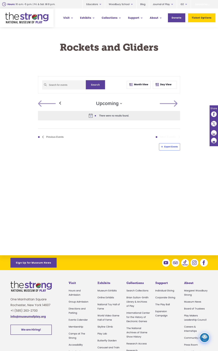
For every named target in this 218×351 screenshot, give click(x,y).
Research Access (136, 343)
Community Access (195, 338)
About (154, 18)
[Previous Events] (49, 103)
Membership (76, 326)
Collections (110, 18)
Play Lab (102, 333)
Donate (177, 17)
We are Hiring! (31, 330)
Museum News (192, 301)
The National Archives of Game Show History (136, 332)
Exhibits (85, 18)
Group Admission (78, 301)
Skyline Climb (105, 326)
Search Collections (137, 290)
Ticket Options (202, 17)
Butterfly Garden (107, 340)
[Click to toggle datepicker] (109, 103)
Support (133, 18)
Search (95, 84)
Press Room (191, 344)
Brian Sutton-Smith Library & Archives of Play (137, 302)
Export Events (169, 147)
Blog (142, 4)
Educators (92, 4)
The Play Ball (162, 304)
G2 (182, 4)
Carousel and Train (108, 347)
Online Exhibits (105, 297)
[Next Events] (177, 103)
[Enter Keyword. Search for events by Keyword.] (64, 84)
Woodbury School (119, 4)
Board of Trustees (194, 308)
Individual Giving (164, 290)
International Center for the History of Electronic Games (138, 317)
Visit (66, 18)
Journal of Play (161, 4)
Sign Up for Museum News (33, 262)
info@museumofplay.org (28, 316)
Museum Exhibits (107, 290)
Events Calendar (78, 319)
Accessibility (76, 344)
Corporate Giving (165, 297)
